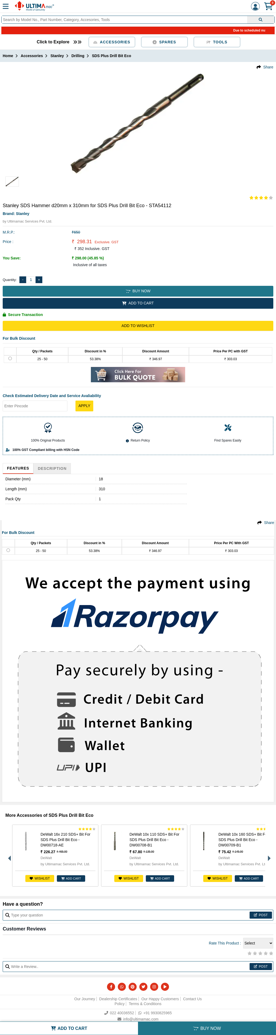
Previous (8, 855)
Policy (120, 1004)
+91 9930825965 (155, 1013)
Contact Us (192, 999)
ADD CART (71, 878)
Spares (164, 42)
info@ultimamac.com (138, 1019)
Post (261, 915)
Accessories (111, 42)
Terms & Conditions (145, 1004)
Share (268, 67)
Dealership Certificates (118, 999)
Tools (216, 42)
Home (8, 56)
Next (268, 855)
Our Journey (84, 999)
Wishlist (40, 878)
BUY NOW (138, 291)
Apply (84, 406)
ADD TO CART (138, 303)
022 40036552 (119, 1013)
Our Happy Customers (160, 999)
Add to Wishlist (138, 326)
